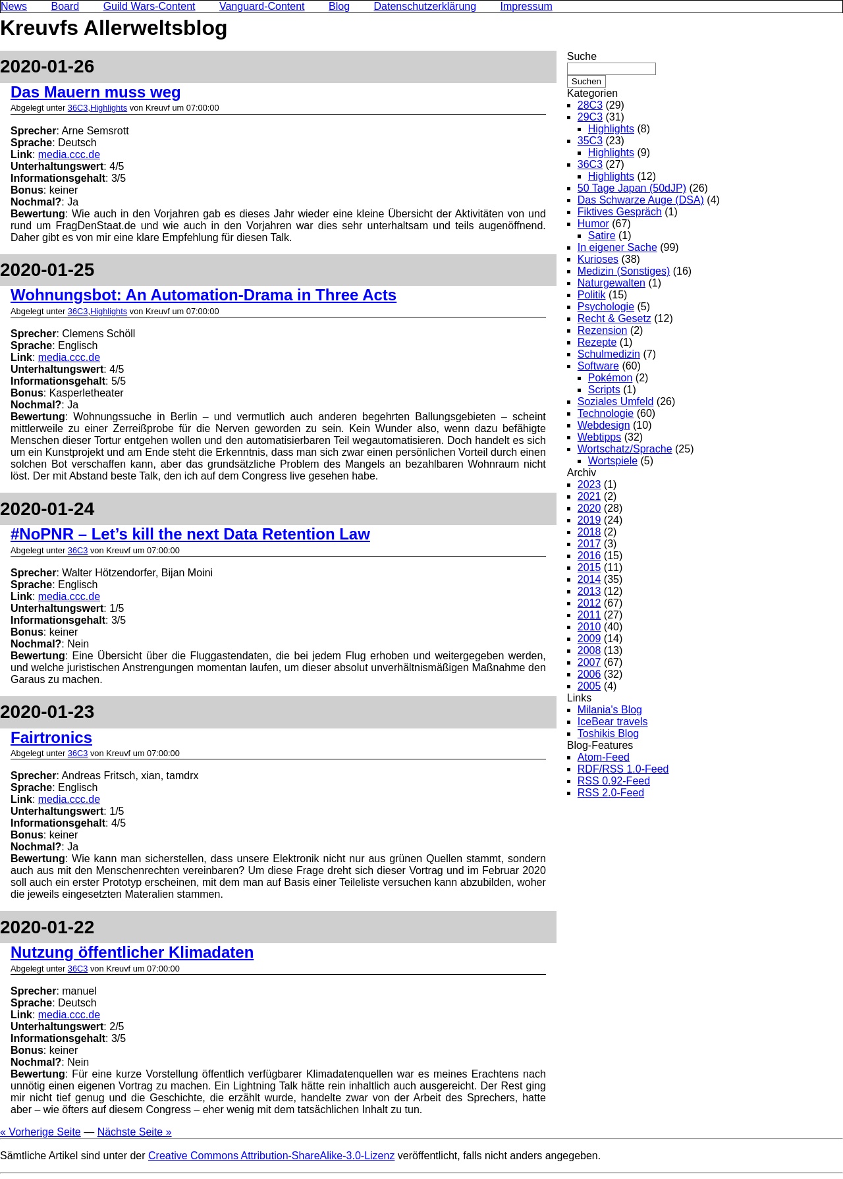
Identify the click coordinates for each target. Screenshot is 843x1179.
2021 (589, 496)
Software (598, 365)
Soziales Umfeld (616, 401)
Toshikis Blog (608, 733)
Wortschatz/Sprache (625, 448)
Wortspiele (613, 460)
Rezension (603, 330)
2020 (589, 508)
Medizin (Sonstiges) (624, 271)
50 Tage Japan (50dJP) (632, 188)
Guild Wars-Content (149, 6)
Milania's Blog (610, 709)
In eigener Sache (617, 247)
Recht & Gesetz (614, 318)
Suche (582, 56)
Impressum (527, 6)
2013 (589, 591)
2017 (589, 543)
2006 (589, 674)
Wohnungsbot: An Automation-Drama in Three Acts (203, 295)
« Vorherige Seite (40, 1132)
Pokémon (610, 377)
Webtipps (599, 437)
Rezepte (597, 342)
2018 (589, 531)
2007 (589, 662)
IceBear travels (613, 721)
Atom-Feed (604, 757)
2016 (589, 555)
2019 (589, 520)
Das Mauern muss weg (96, 92)
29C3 (590, 117)
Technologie (606, 413)
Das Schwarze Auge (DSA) (641, 200)
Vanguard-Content (262, 6)
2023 (589, 484)
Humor (593, 223)
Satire (602, 235)
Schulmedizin (609, 354)
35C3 (590, 140)
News (14, 6)
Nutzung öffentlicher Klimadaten (132, 952)
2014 (589, 579)
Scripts (604, 389)
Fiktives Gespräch (620, 211)
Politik (592, 294)
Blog (339, 6)
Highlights (108, 108)
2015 (589, 567)
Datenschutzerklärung (425, 6)
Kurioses (598, 259)
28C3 (590, 105)
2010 (589, 626)
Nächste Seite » (134, 1132)
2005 (589, 686)
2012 (589, 603)
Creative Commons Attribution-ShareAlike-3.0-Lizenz (271, 1155)
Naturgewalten (611, 282)
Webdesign (604, 425)
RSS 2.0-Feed (611, 792)
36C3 (78, 108)
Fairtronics (51, 737)
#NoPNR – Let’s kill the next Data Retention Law (190, 534)
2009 (589, 638)
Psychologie (606, 306)
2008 (589, 650)
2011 (589, 614)
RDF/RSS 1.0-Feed (623, 769)
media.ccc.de (69, 154)
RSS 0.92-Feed (614, 780)
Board (65, 6)
